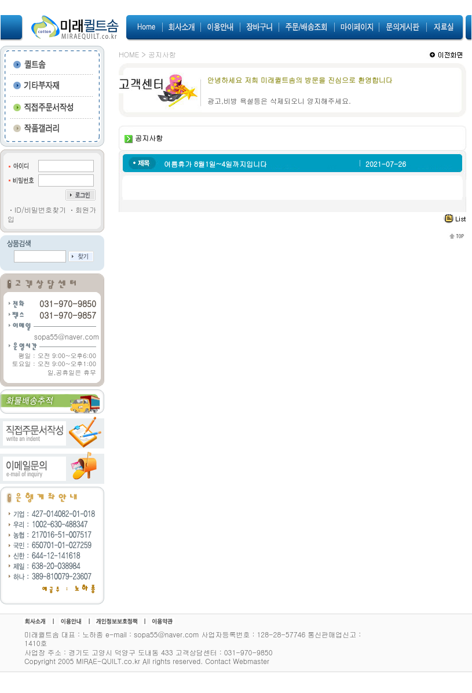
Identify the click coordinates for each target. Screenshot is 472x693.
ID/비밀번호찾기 (40, 209)
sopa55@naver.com (66, 336)
